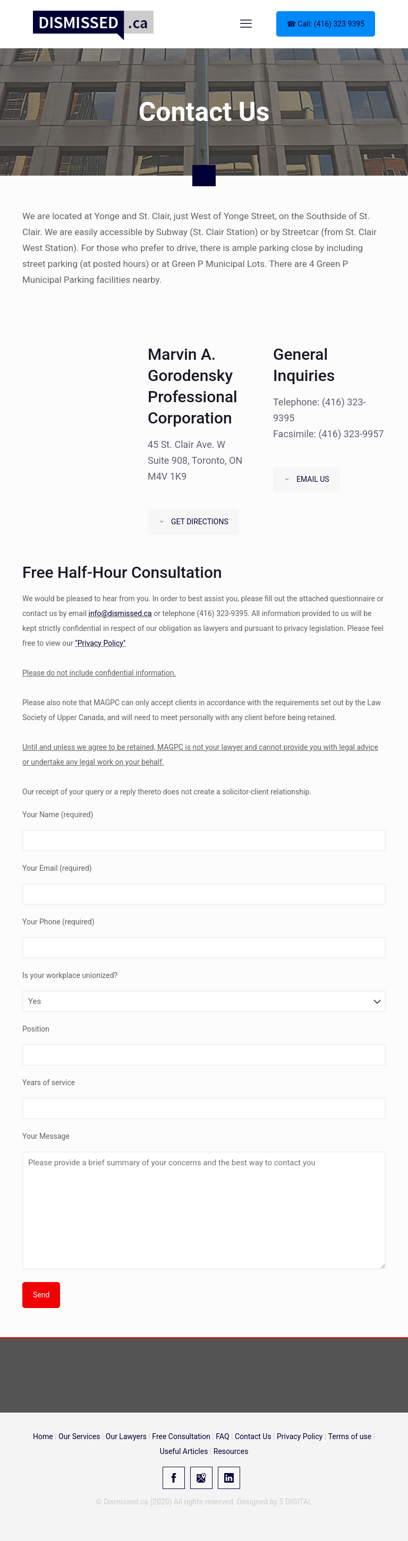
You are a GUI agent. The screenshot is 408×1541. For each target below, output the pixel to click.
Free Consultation (181, 1436)
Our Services (79, 1436)
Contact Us (253, 1436)
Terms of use (350, 1436)
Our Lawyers (126, 1436)
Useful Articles (184, 1451)
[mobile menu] (246, 24)
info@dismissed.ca (120, 613)
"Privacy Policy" (100, 643)
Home (43, 1436)
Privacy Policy (299, 1436)
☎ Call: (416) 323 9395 (325, 24)
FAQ (222, 1436)
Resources (231, 1451)
